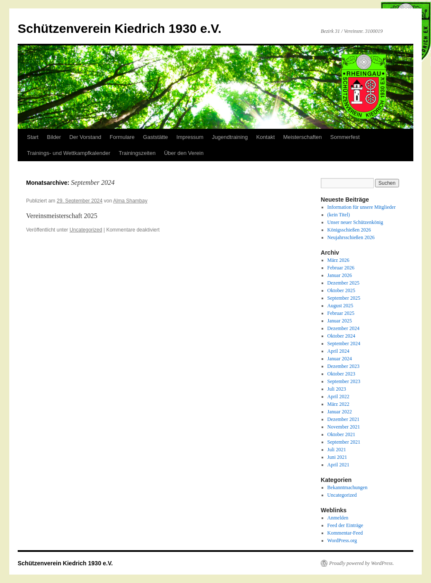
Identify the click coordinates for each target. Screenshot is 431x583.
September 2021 (343, 442)
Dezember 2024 (343, 328)
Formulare (122, 137)
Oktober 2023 (341, 374)
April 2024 (338, 351)
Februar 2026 (340, 268)
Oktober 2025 (341, 290)
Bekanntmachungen (347, 487)
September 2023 (343, 381)
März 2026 (338, 260)
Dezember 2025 (343, 283)
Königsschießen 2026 (349, 230)
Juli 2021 (336, 450)
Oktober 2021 (341, 434)
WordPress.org (342, 540)
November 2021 (343, 427)
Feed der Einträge (345, 525)
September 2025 (343, 298)
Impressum (189, 137)
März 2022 (338, 404)
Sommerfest (345, 137)
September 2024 (343, 343)
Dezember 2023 (343, 366)
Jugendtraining (229, 137)
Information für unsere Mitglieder (361, 207)
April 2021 (338, 465)
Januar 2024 (339, 359)
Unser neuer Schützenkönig (355, 222)
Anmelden (338, 518)
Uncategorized (85, 230)
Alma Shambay (130, 201)
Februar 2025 (340, 313)
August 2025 (340, 306)
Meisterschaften (302, 137)
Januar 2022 (339, 412)
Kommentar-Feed (345, 533)
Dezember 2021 (343, 419)
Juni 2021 (337, 457)
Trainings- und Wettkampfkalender (68, 153)
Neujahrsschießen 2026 (351, 237)
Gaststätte (155, 137)
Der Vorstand (85, 137)
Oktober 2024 (341, 336)
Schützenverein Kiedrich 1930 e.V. (119, 28)
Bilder (54, 137)
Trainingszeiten (137, 153)
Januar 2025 (339, 321)
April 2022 (338, 396)
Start (32, 137)
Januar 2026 (339, 275)
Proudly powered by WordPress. (361, 563)
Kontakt (265, 137)
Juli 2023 (336, 389)
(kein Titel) (338, 215)
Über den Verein (184, 153)
